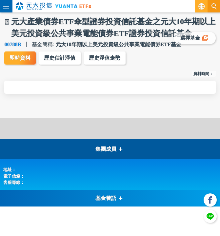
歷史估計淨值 (60, 58)
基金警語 (109, 198)
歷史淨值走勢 (105, 58)
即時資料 (20, 58)
